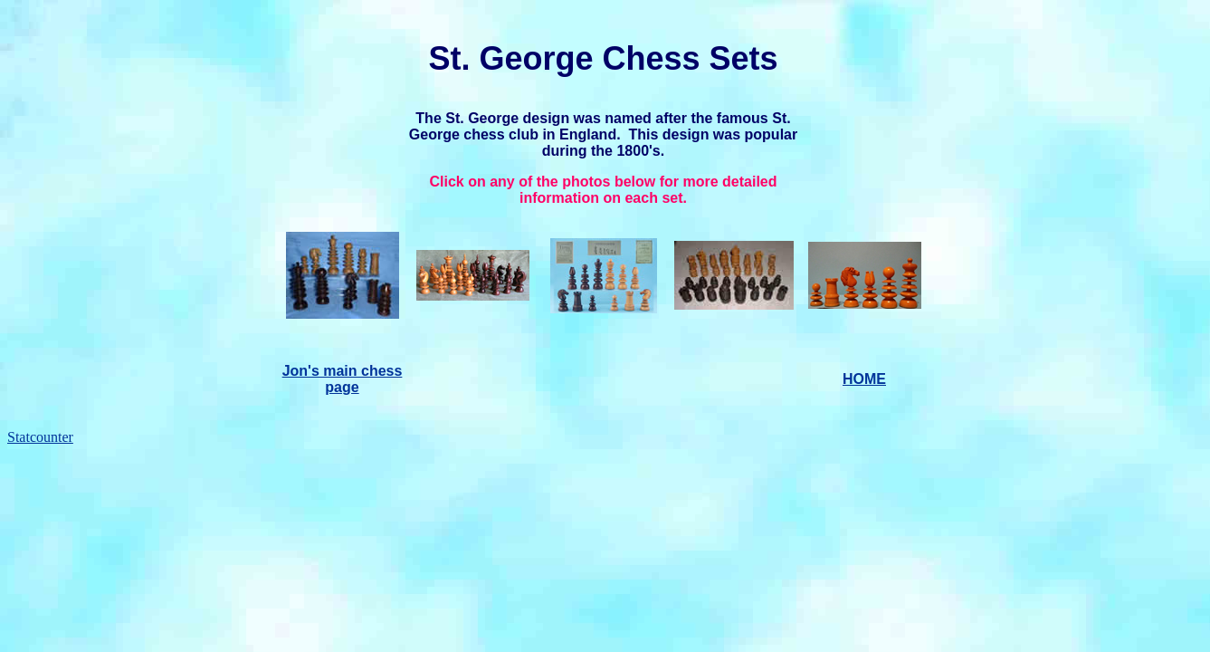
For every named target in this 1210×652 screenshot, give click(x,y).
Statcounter (40, 437)
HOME (864, 379)
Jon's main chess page (342, 379)
